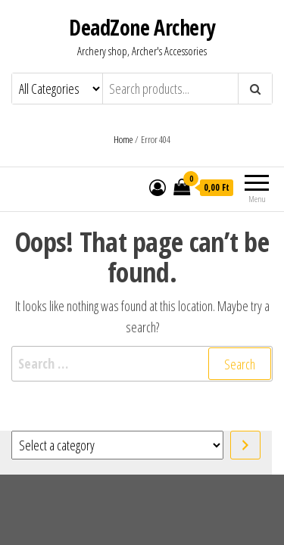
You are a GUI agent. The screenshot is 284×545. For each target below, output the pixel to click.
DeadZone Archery (141, 27)
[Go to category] (245, 445)
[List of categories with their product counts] (117, 445)
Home (123, 139)
